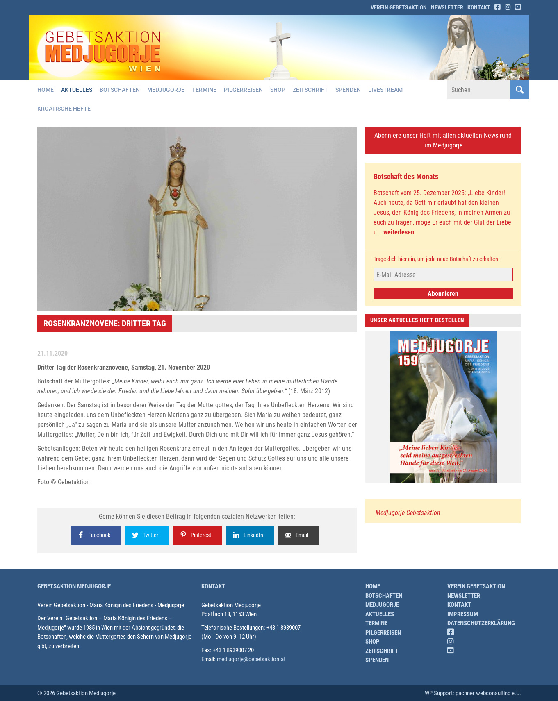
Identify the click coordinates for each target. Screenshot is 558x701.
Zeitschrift (310, 89)
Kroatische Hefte (64, 108)
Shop (277, 89)
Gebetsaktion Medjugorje (74, 586)
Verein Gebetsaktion (399, 7)
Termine (204, 89)
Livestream (385, 89)
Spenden (348, 89)
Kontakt (478, 7)
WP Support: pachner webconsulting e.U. (473, 693)
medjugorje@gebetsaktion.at (251, 659)
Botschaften (120, 89)
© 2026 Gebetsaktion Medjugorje (76, 693)
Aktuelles (76, 89)
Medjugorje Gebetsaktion (408, 513)
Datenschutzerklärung (481, 623)
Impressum (462, 614)
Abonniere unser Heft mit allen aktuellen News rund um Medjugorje (443, 140)
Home (45, 89)
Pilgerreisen (243, 89)
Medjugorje (165, 89)
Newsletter (447, 7)
